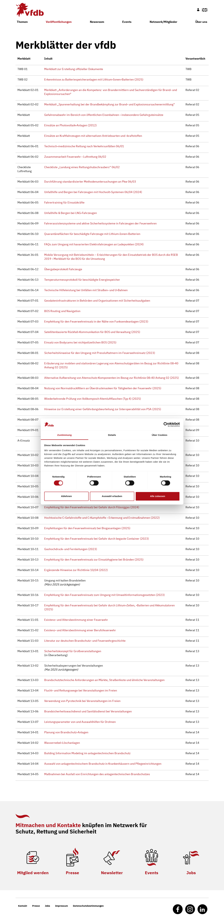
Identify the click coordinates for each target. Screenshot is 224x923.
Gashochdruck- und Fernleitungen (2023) (70, 549)
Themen (22, 22)
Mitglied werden (33, 872)
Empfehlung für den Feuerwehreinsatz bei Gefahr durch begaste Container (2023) (96, 538)
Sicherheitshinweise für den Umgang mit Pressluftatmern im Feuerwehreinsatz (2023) (99, 353)
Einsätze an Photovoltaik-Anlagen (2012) (70, 125)
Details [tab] (112, 435)
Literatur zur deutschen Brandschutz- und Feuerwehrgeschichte (85, 640)
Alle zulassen (157, 496)
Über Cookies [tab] (159, 435)
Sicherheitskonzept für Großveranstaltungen (72, 651)
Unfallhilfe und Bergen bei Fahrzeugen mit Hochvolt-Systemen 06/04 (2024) (93, 192)
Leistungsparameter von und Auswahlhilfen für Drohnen (80, 722)
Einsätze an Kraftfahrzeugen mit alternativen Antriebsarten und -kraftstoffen (93, 136)
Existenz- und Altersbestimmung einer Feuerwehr (76, 620)
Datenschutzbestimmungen (88, 905)
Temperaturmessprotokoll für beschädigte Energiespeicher (82, 279)
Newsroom (97, 22)
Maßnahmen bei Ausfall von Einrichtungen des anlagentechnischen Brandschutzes (97, 774)
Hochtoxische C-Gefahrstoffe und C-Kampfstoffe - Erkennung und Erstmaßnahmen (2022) (102, 518)
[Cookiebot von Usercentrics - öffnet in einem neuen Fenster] (166, 424)
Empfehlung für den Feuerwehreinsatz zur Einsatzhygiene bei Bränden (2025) (93, 559)
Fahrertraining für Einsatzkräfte (64, 202)
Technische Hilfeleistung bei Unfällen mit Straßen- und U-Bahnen (86, 290)
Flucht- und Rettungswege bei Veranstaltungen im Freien (80, 690)
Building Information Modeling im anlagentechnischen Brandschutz (87, 753)
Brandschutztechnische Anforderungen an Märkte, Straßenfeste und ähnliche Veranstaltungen (104, 680)
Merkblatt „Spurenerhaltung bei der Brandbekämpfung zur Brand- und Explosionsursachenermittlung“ (109, 104)
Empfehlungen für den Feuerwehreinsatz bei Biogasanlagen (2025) (87, 528)
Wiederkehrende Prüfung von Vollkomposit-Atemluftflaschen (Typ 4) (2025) (92, 398)
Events (126, 22)
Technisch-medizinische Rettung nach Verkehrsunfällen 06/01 (84, 146)
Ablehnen (66, 496)
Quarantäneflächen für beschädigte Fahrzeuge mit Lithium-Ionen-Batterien (92, 234)
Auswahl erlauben (112, 496)
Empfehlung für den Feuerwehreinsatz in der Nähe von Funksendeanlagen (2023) (96, 321)
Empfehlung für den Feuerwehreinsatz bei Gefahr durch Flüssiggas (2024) (91, 507)
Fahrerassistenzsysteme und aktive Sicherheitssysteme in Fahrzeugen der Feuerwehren (100, 223)
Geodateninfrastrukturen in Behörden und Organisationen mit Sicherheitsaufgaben (97, 300)
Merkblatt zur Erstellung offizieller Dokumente (73, 69)
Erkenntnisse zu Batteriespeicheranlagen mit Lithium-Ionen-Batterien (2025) (93, 79)
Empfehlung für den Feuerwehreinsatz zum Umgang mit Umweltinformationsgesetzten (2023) (104, 595)
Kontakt (22, 905)
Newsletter (112, 872)
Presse (72, 872)
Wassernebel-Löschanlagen (62, 743)
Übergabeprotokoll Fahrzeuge (63, 269)
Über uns (201, 22)
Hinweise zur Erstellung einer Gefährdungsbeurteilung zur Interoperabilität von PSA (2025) (102, 409)
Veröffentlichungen (59, 22)
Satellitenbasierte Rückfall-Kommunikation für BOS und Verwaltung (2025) (92, 332)
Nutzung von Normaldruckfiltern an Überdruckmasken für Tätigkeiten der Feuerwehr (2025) (102, 388)
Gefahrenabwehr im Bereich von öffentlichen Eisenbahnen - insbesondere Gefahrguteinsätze (103, 115)
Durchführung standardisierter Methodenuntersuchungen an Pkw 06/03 (90, 181)
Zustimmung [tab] (64, 435)
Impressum (61, 905)
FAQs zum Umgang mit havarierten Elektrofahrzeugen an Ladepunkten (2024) (94, 244)
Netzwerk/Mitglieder (163, 22)
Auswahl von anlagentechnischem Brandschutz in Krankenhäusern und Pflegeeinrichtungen (102, 763)
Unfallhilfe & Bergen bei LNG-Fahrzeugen (70, 213)
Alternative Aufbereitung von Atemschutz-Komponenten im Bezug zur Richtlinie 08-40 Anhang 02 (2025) (111, 378)
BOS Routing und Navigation (62, 311)
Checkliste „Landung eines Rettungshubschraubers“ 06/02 (82, 167)
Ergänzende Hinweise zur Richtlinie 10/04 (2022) (76, 570)
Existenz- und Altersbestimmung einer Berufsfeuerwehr (80, 630)
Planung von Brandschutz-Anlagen (66, 732)
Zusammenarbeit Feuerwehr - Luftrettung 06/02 (75, 156)
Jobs (191, 872)
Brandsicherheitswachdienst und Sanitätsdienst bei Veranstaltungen (88, 711)
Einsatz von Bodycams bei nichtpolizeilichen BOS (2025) (80, 342)
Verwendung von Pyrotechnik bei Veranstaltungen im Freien (82, 701)
